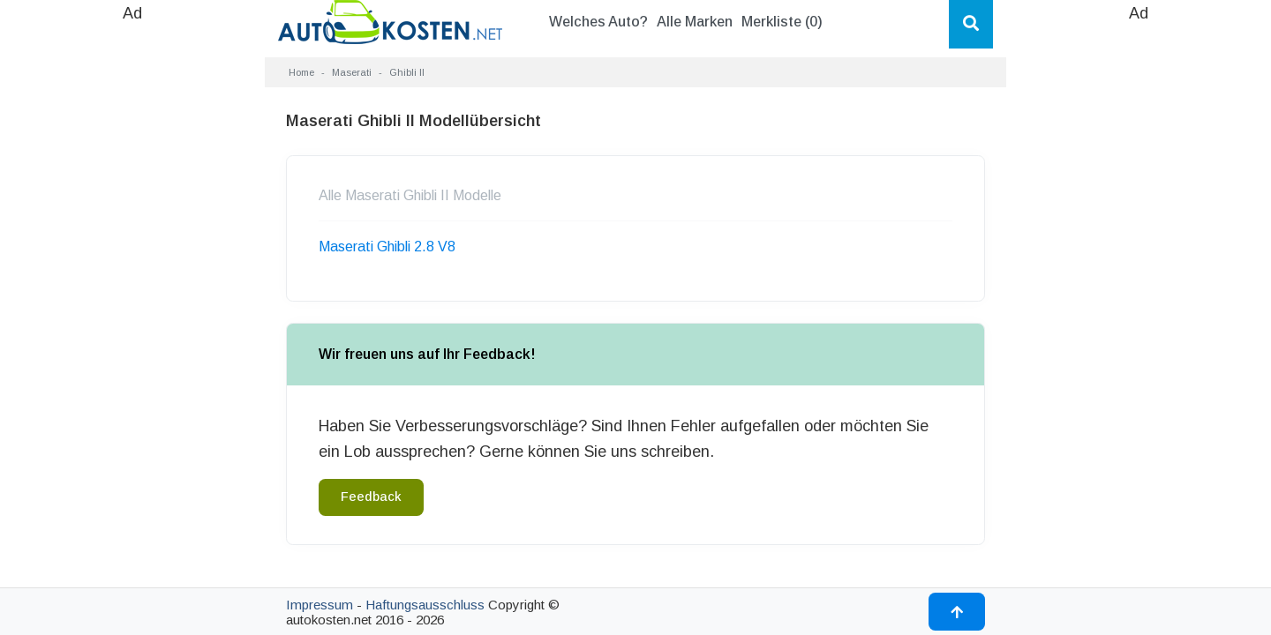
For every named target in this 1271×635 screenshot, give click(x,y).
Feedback (371, 496)
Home (301, 72)
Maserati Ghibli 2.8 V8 (387, 246)
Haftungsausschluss (425, 604)
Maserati (352, 72)
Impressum (319, 604)
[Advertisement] (132, 291)
